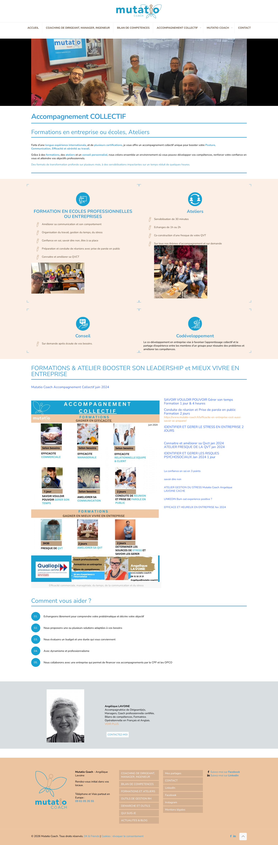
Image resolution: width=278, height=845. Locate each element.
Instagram (171, 802)
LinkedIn (170, 788)
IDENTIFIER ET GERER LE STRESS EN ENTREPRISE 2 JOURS (204, 429)
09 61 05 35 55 (84, 801)
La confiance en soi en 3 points (182, 471)
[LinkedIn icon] (234, 836)
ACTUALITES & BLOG (134, 820)
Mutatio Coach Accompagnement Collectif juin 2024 (70, 387)
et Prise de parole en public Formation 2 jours (200, 411)
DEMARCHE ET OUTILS (135, 806)
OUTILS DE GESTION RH (136, 798)
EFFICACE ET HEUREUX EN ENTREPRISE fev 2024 (195, 507)
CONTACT (171, 780)
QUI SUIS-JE (128, 813)
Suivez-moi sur (225, 772)
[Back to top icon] (243, 836)
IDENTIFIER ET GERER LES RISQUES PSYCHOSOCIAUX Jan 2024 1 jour (191, 455)
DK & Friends (91, 836)
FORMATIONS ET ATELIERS (138, 791)
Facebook (170, 795)
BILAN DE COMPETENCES (137, 784)
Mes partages (173, 773)
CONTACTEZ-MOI (118, 734)
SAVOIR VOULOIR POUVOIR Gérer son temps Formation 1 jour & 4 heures (198, 401)
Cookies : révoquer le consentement (122, 836)
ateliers (70, 155)
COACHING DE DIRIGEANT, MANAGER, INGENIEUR (138, 775)
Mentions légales (175, 809)
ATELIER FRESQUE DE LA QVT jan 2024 (194, 447)
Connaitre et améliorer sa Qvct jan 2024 (194, 443)
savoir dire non (172, 479)
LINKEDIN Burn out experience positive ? (188, 499)
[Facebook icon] (230, 836)
